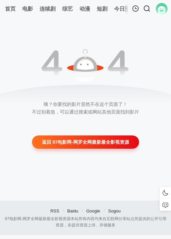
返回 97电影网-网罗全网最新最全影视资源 (85, 142)
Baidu (72, 210)
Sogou (114, 210)
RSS (54, 210)
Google (93, 210)
